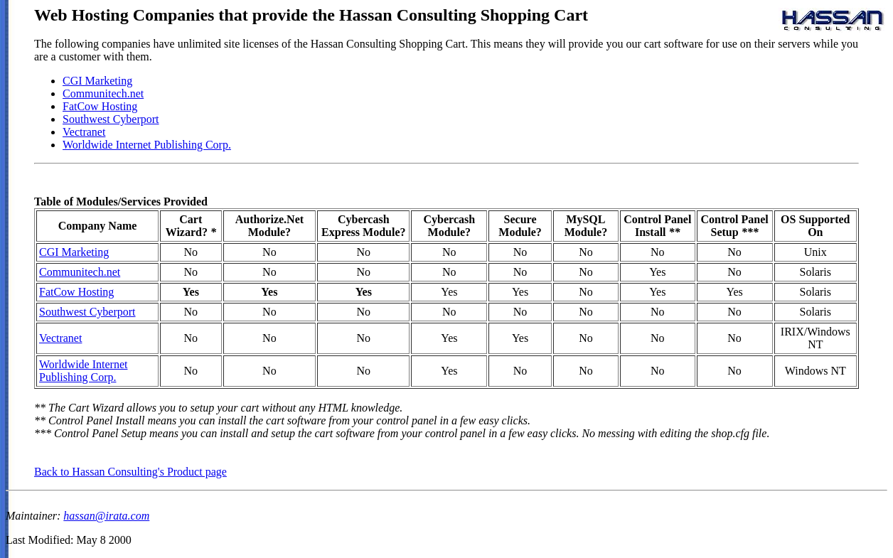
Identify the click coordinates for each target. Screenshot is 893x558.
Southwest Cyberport (111, 119)
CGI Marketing (97, 81)
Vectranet (84, 132)
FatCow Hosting (100, 106)
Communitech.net (103, 93)
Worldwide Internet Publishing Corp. (147, 145)
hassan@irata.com (106, 516)
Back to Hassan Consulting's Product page (130, 472)
